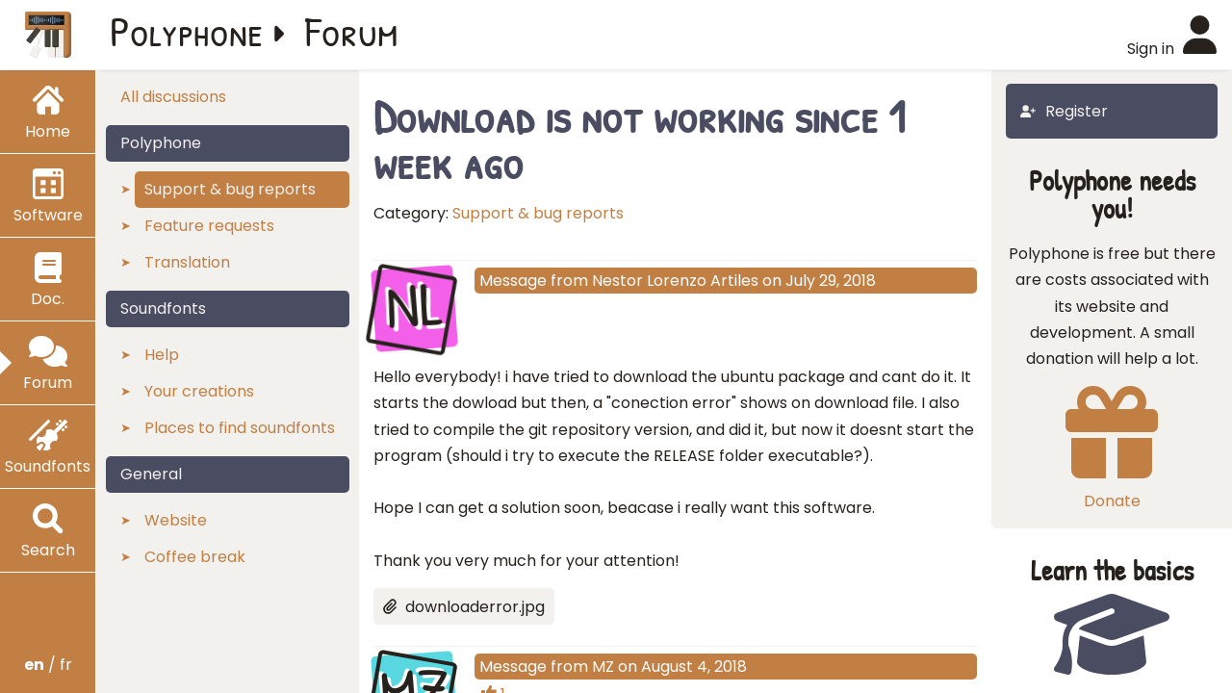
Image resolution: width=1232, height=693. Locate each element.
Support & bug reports (538, 213)
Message (513, 281)
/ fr (48, 665)
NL (414, 306)
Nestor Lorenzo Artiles (675, 281)
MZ (603, 666)
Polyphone (187, 31)
